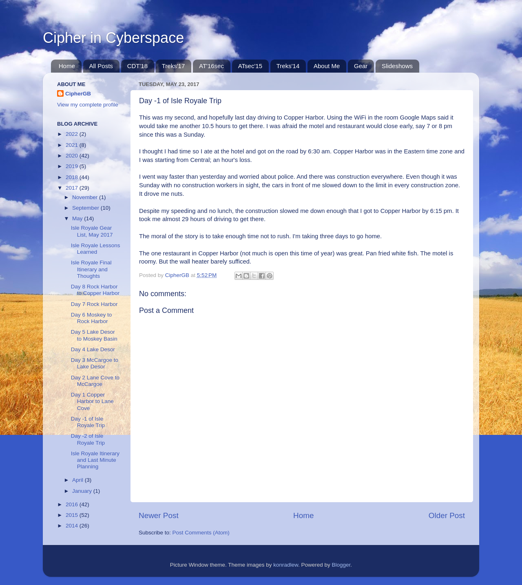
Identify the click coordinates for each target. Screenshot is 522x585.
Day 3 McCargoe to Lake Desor (94, 363)
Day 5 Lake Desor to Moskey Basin (94, 335)
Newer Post (159, 515)
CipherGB (78, 94)
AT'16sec (211, 65)
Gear (360, 65)
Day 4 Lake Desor (93, 349)
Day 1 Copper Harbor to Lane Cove (92, 401)
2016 (73, 504)
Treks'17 (173, 65)
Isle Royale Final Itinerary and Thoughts (91, 269)
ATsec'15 (250, 65)
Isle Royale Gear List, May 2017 (92, 231)
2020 (73, 156)
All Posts (101, 65)
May (78, 218)
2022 (73, 134)
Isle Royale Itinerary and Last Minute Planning (95, 460)
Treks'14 (288, 65)
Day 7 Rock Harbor (94, 304)
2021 (73, 145)
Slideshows (397, 65)
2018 (73, 177)
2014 (73, 526)
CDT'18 (137, 65)
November (85, 197)
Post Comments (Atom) (201, 533)
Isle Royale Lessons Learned (95, 248)
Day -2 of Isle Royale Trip (88, 439)
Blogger (341, 565)
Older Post (447, 515)
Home (67, 65)
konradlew (285, 565)
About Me (327, 65)
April (78, 480)
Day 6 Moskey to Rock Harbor (91, 318)
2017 (73, 188)
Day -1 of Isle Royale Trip (88, 422)
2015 (73, 515)
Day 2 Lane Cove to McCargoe (95, 380)
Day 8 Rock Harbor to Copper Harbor (95, 290)
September (86, 208)
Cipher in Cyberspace (113, 37)
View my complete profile (87, 105)
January (82, 491)
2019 (73, 166)
